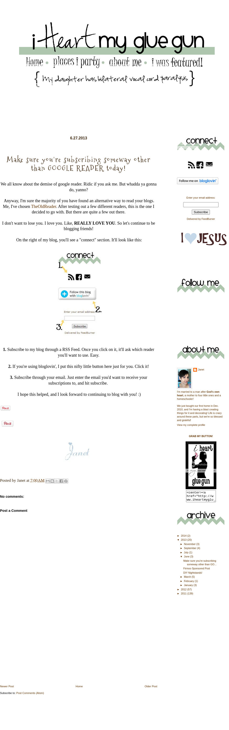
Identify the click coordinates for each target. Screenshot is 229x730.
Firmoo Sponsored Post (196, 570)
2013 (184, 541)
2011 (184, 595)
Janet (201, 369)
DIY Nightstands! (192, 574)
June (187, 558)
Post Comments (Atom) (30, 693)
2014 (184, 537)
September (190, 550)
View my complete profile (191, 424)
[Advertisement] (36, 651)
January (189, 587)
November (190, 546)
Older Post (151, 686)
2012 (184, 591)
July (186, 554)
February (189, 583)
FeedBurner (208, 218)
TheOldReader (43, 206)
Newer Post (7, 686)
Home (79, 686)
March (188, 578)
